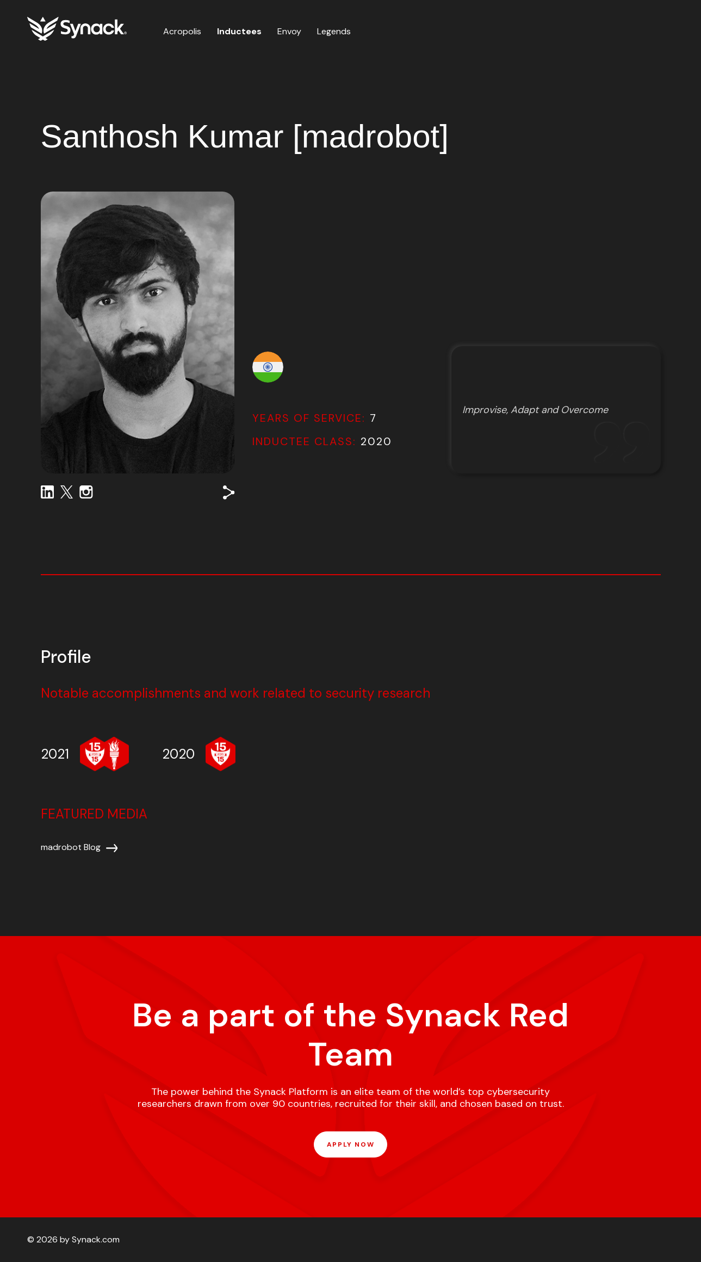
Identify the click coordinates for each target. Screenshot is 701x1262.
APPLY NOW (350, 1144)
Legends (334, 31)
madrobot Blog (71, 847)
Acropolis (182, 31)
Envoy (289, 31)
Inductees (239, 31)
